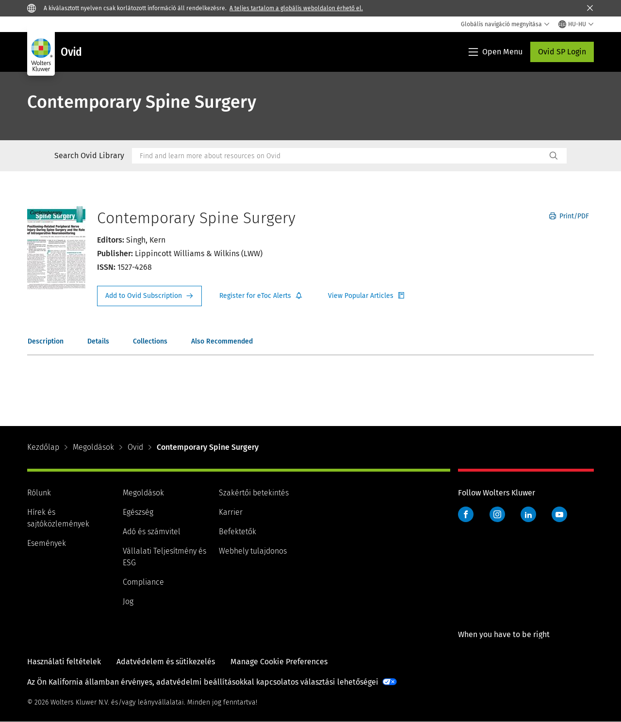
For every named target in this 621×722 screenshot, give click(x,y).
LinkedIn (528, 514)
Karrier (231, 512)
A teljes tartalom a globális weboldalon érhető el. (296, 8)
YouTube (559, 514)
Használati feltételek (64, 661)
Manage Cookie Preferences (278, 661)
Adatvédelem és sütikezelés (165, 661)
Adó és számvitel (151, 531)
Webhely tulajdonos (253, 551)
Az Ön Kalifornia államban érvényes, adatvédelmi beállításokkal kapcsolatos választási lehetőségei (202, 682)
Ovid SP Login (562, 51)
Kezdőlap (43, 447)
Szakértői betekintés (254, 492)
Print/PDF (569, 216)
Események (46, 543)
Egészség (138, 512)
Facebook (466, 514)
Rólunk (39, 492)
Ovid (135, 447)
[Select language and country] (576, 24)
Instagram (497, 514)
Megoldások (93, 447)
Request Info (149, 296)
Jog (128, 601)
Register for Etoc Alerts (261, 296)
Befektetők (237, 531)
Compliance (143, 582)
